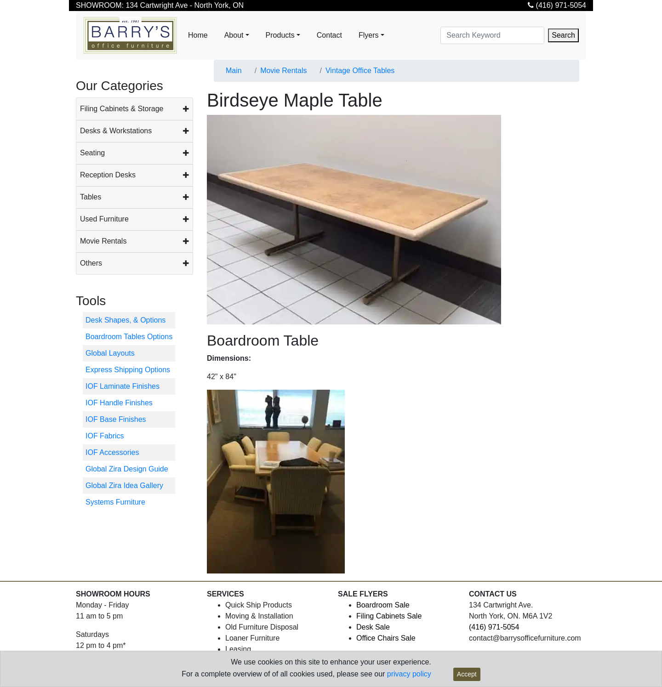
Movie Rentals (103, 241)
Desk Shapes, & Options (126, 320)
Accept (467, 674)
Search (563, 35)
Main (234, 70)
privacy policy (409, 674)
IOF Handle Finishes (119, 403)
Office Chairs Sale (386, 638)
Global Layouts (110, 353)
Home (198, 35)
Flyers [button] (369, 35)
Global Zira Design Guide (127, 469)
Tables (90, 197)
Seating (92, 153)
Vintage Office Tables (359, 70)
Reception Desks (108, 175)
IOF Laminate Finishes (123, 386)
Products (280, 35)
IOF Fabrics (105, 436)
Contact (329, 35)
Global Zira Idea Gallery (124, 485)
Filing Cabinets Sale (389, 616)
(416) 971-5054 (557, 5)
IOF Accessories (112, 452)
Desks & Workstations (116, 131)
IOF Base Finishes (116, 419)
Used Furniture (104, 219)
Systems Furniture (115, 502)
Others (91, 263)
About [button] (234, 35)
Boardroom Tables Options (129, 337)
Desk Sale (373, 627)
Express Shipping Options (128, 370)
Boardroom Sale (383, 605)
